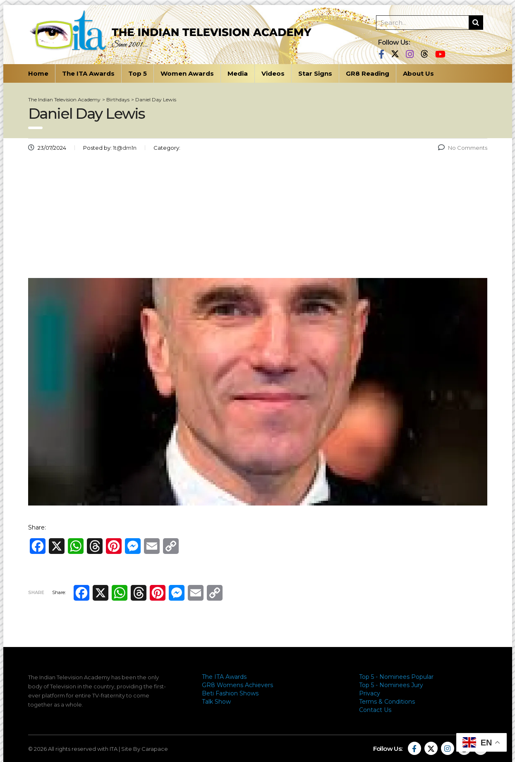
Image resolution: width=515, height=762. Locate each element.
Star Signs (315, 73)
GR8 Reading (367, 73)
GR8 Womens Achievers (237, 685)
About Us (418, 73)
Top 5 (137, 73)
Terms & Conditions (387, 701)
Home (38, 73)
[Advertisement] (257, 218)
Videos (273, 73)
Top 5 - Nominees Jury (391, 685)
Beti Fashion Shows (230, 693)
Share (36, 592)
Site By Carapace (144, 748)
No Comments (462, 147)
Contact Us (375, 710)
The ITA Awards (88, 73)
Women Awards (187, 73)
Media (238, 73)
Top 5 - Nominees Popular (396, 677)
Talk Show (216, 701)
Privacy (369, 693)
